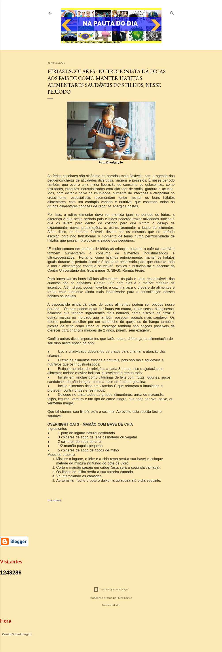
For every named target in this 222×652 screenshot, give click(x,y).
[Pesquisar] (172, 12)
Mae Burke (125, 597)
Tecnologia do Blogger (111, 589)
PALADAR (54, 500)
